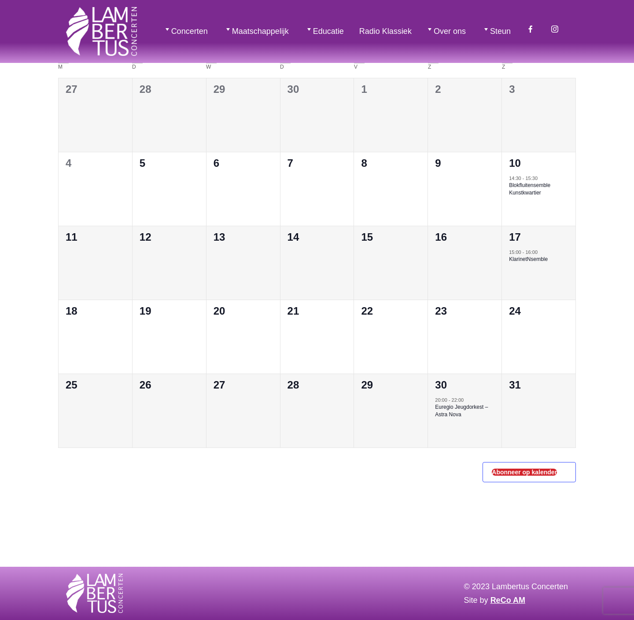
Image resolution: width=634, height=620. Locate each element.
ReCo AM (507, 600)
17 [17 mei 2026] (515, 237)
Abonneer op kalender (524, 472)
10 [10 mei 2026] (515, 163)
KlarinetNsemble (528, 259)
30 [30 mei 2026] (441, 385)
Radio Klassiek (385, 31)
